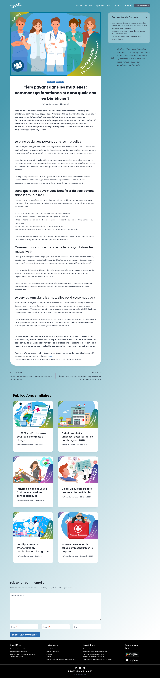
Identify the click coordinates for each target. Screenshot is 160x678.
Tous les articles (88, 649)
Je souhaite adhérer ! (53, 649)
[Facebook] (76, 668)
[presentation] (33, 414)
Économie (60, 82)
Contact (117, 5)
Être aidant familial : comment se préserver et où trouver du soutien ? (79, 376)
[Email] (80, 668)
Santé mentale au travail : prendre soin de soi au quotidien (32, 376)
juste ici (51, 356)
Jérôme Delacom (82, 674)
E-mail (46, 627)
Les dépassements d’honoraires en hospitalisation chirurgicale (33, 548)
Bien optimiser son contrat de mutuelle (95, 651)
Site (75, 627)
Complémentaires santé (17, 649)
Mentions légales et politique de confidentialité (61, 659)
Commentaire (18, 595)
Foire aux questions (53, 651)
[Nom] (24, 626)
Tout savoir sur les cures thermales (93, 654)
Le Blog (128, 5)
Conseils (50, 82)
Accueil (79, 5)
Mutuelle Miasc (69, 445)
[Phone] (84, 668)
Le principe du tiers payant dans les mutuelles (129, 23)
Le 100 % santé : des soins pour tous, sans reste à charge (31, 437)
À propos (100, 5)
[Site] (87, 626)
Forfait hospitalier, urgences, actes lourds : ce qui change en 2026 (77, 437)
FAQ (109, 5)
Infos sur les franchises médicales (93, 657)
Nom (14, 627)
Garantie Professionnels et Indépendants (22, 654)
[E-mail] (55, 626)
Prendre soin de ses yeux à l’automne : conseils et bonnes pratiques (32, 492)
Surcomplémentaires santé (18, 651)
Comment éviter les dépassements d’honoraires (97, 659)
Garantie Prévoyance (16, 657)
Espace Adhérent (142, 5)
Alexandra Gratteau (51, 104)
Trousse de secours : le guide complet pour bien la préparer (77, 548)
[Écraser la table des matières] (145, 17)
